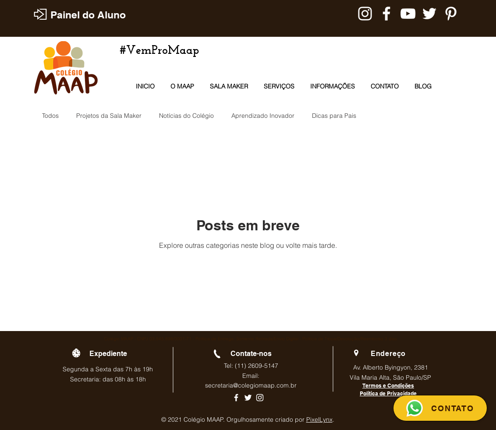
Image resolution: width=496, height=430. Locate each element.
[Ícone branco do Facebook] (236, 397)
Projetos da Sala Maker (109, 116)
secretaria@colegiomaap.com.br (251, 385)
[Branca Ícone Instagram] (365, 13)
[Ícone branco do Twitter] (248, 397)
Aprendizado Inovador (262, 116)
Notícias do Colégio (186, 116)
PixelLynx (319, 419)
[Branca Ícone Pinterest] (451, 13)
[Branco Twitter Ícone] (429, 13)
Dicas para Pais (334, 116)
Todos (50, 116)
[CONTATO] (440, 408)
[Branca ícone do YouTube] (408, 13)
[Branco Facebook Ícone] (386, 13)
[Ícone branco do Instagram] (260, 397)
